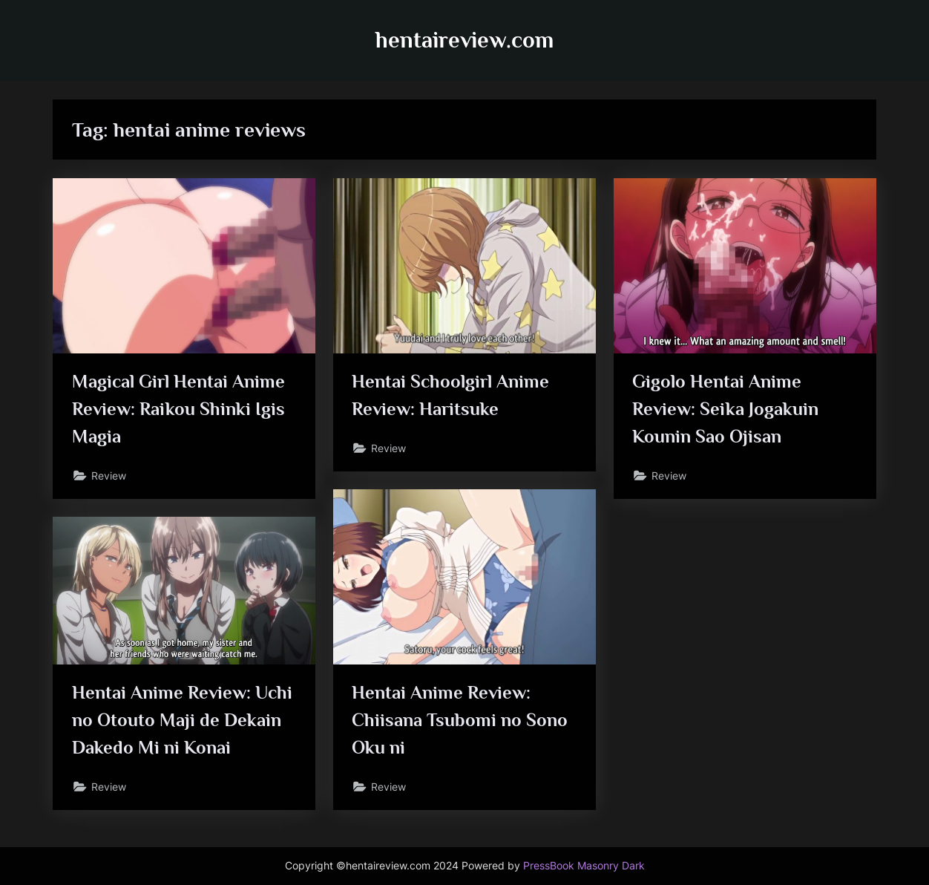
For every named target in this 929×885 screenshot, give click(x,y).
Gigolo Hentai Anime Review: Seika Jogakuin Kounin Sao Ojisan (725, 408)
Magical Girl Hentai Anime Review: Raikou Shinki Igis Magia (178, 408)
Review (108, 475)
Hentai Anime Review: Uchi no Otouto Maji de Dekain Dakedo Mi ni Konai (182, 719)
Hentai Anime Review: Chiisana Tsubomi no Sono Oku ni (460, 719)
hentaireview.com (464, 40)
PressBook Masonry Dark (584, 866)
